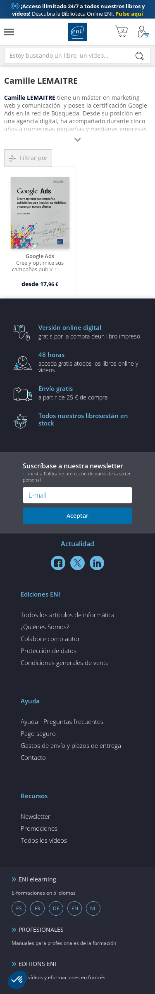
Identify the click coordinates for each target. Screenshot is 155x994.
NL (93, 908)
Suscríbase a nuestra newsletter (77, 472)
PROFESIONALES (41, 929)
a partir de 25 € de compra (90, 392)
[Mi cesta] (121, 32)
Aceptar (77, 515)
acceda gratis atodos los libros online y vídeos (90, 362)
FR (37, 908)
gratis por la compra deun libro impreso (90, 331)
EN (75, 908)
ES (19, 908)
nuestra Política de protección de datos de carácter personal (77, 476)
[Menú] (9, 32)
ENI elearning (37, 879)
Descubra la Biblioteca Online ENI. (78, 9)
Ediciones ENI (77, 32)
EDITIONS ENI (37, 964)
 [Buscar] (139, 56)
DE (56, 908)
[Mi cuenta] (143, 32)
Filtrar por (34, 158)
